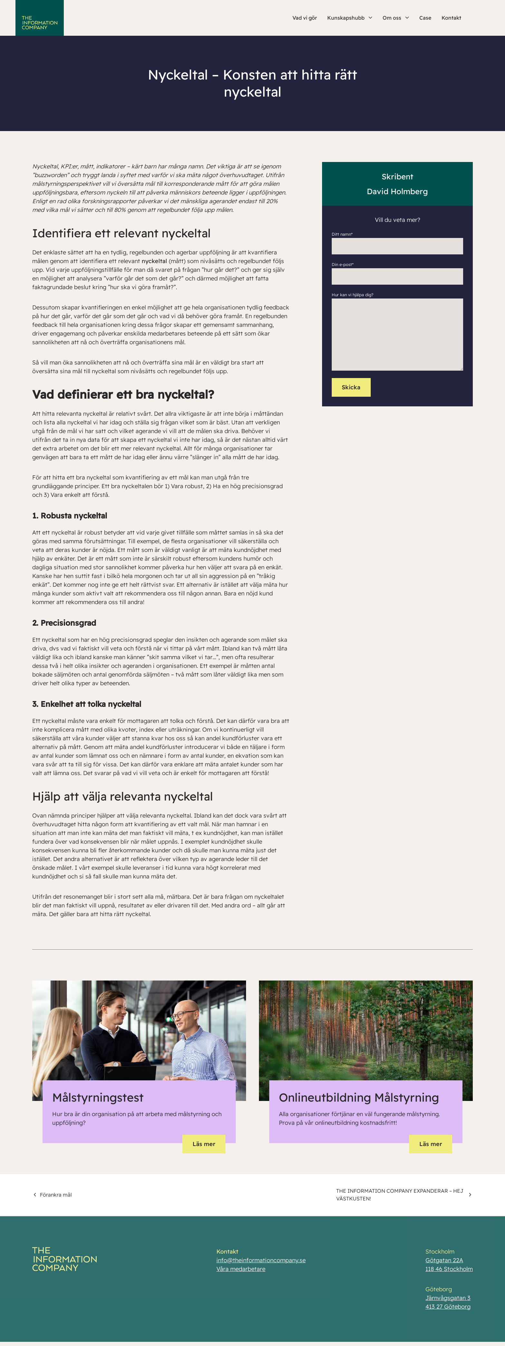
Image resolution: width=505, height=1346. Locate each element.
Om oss (396, 17)
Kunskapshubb (349, 17)
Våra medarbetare (240, 1271)
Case (425, 17)
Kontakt (451, 17)
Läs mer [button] (204, 1144)
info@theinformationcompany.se (261, 1262)
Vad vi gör (304, 17)
